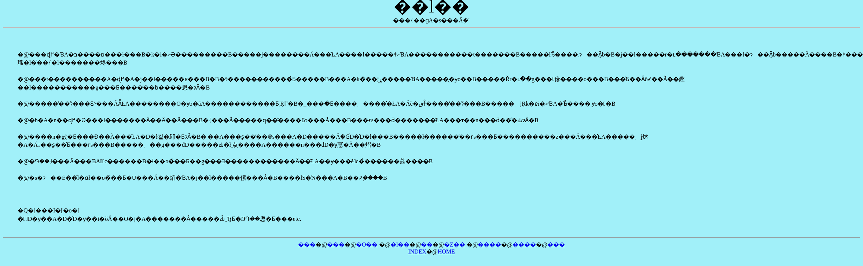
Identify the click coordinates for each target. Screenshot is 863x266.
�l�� (400, 244)
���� (489, 244)
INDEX (417, 251)
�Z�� (454, 244)
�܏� (427, 244)
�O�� (367, 244)
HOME (446, 251)
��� (307, 244)
